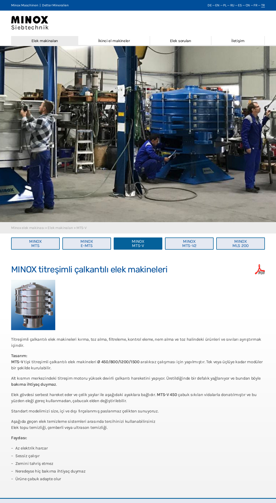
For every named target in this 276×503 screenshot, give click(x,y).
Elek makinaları (44, 40)
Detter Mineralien (55, 5)
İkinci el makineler (114, 40)
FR (255, 5)
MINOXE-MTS (86, 243)
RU (232, 5)
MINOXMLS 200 (240, 243)
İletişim (238, 40)
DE (209, 5)
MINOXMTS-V (138, 243)
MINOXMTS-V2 (189, 243)
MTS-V (81, 228)
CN (248, 5)
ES (240, 5)
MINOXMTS (35, 243)
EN (217, 5)
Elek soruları (180, 40)
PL (224, 5)
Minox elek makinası (27, 228)
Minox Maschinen (24, 5)
